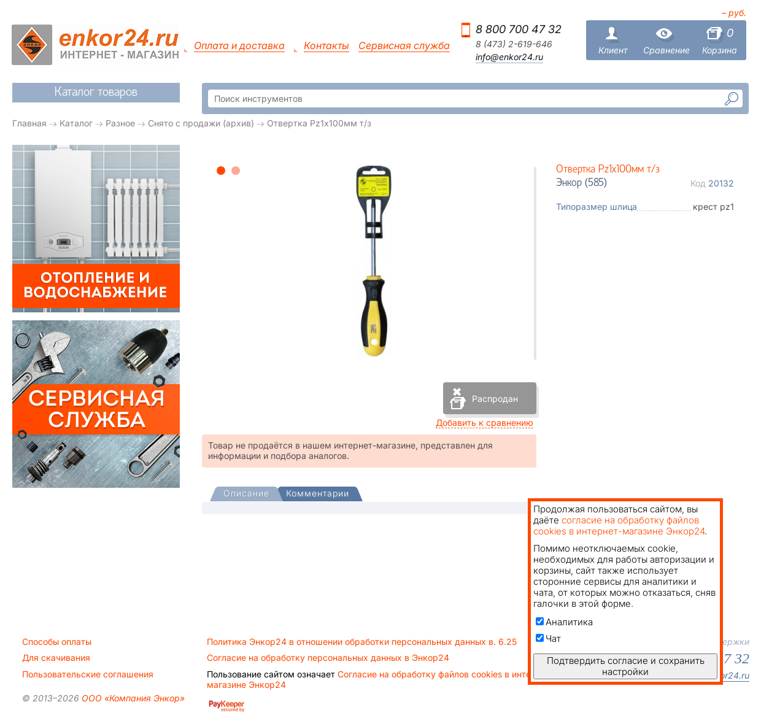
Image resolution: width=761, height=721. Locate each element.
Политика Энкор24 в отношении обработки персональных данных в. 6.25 (362, 642)
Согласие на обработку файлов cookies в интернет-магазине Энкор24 (380, 679)
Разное (120, 123)
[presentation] (246, 494)
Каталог (76, 123)
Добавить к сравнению (484, 422)
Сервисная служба (404, 46)
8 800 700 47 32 (519, 29)
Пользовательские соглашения (87, 674)
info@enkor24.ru (509, 57)
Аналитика (564, 622)
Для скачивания (56, 658)
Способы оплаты (56, 642)
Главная (29, 123)
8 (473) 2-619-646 (514, 44)
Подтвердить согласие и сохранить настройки (626, 666)
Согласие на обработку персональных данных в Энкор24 (328, 658)
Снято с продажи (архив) (201, 123)
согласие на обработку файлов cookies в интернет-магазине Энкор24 (619, 525)
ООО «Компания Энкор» (132, 698)
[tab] (246, 495)
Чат (548, 638)
